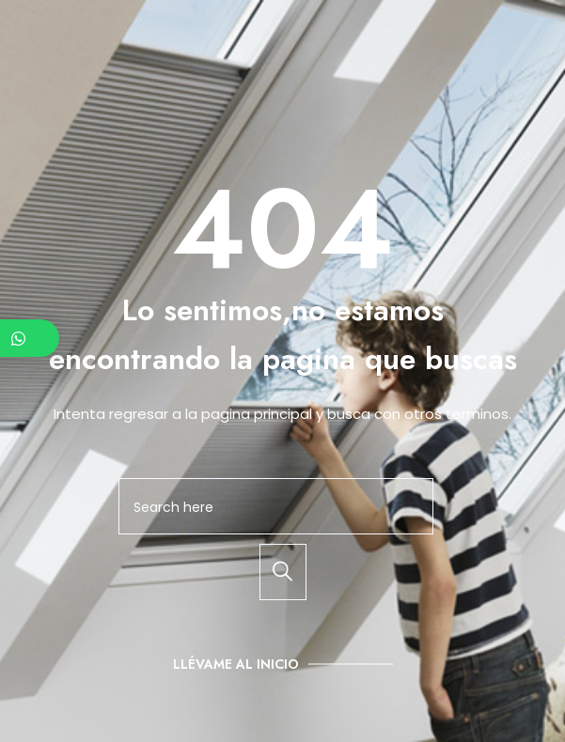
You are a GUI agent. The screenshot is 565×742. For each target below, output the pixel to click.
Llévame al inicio (236, 664)
